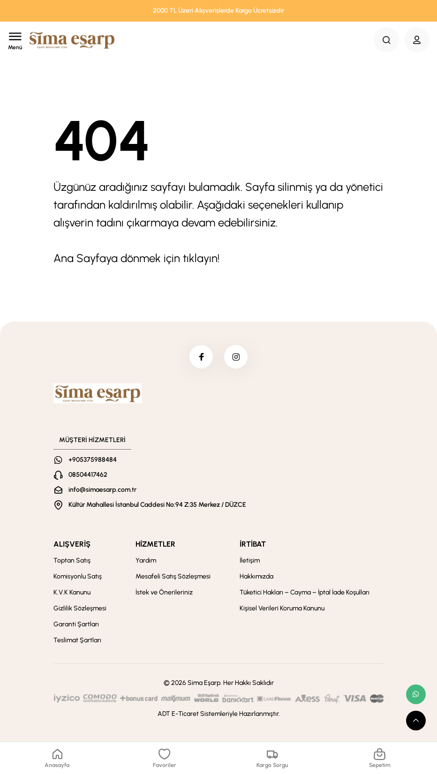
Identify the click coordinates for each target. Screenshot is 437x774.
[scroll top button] (416, 720)
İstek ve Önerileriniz (164, 592)
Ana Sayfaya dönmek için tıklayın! (136, 258)
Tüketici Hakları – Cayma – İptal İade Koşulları (304, 592)
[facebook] (201, 356)
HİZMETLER (155, 544)
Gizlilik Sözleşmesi (79, 608)
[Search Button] (386, 40)
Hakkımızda (256, 576)
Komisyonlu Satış (77, 576)
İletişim (250, 560)
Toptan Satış (71, 560)
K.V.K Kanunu (71, 592)
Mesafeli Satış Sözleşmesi (173, 576)
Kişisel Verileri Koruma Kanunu (282, 608)
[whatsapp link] (416, 694)
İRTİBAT (253, 544)
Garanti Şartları (76, 624)
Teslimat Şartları (77, 640)
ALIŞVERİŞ (71, 544)
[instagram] (236, 356)
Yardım (146, 560)
